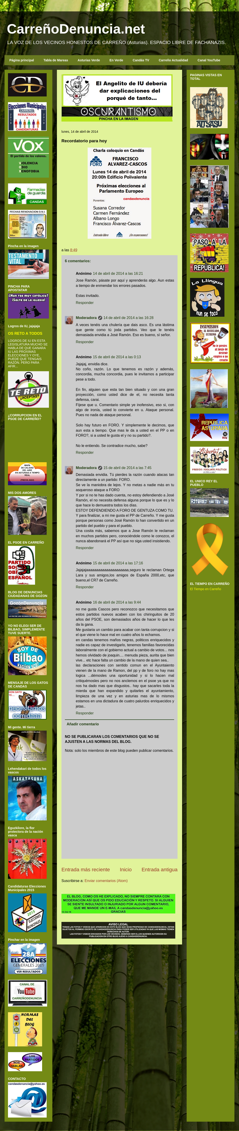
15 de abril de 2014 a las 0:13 (117, 357)
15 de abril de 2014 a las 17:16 (118, 563)
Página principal (21, 60)
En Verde (116, 60)
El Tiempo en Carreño (205, 589)
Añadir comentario (83, 724)
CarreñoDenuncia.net (76, 28)
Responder (85, 303)
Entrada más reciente (85, 869)
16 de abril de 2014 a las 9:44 (117, 602)
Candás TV (141, 60)
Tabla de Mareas (55, 60)
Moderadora (86, 318)
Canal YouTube (209, 60)
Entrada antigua (160, 869)
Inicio (126, 869)
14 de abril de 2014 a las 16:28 (129, 318)
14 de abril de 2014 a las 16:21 (118, 273)
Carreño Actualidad (173, 60)
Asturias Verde (89, 60)
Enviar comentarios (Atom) (105, 881)
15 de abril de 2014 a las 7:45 (128, 468)
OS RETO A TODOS (25, 333)
